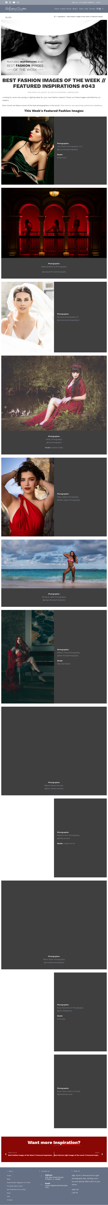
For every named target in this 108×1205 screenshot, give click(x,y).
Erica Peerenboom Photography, (70, 1008)
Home (9, 1175)
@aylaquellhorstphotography (54, 272)
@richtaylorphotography (54, 962)
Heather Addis (57, 448)
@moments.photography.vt (68, 320)
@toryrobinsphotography (67, 149)
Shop (9, 1193)
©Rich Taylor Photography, (54, 959)
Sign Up (75, 2)
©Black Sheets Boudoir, (54, 786)
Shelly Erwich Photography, (68, 835)
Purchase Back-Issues (15, 1186)
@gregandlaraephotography (54, 600)
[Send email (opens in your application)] (18, 2)
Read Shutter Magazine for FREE (18, 1182)
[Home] (54, 16)
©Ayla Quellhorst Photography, (54, 267)
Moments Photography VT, (68, 317)
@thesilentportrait (64, 1094)
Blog (8, 1179)
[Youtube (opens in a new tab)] (14, 2)
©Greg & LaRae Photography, (54, 597)
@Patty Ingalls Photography (68, 500)
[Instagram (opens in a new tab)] (10, 2)
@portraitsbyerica (64, 1011)
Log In (98, 2)
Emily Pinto (61, 158)
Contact (10, 1200)
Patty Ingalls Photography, (68, 497)
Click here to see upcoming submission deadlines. (81, 105)
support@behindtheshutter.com (56, 1186)
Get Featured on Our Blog (16, 1189)
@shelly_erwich (63, 838)
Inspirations (72, 92)
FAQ (8, 1196)
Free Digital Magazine (87, 2)
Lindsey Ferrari (69, 843)
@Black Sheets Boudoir (54, 789)
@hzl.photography (54, 442)
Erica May (61, 1019)
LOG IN (75, 1193)
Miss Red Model (63, 664)
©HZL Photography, (54, 439)
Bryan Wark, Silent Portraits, (68, 1091)
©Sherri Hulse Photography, (68, 653)
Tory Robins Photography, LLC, (69, 146)
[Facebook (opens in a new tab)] (6, 2)
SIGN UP (75, 1190)
